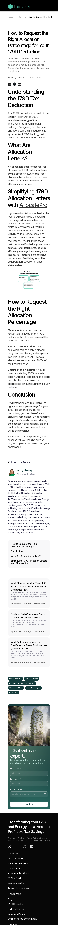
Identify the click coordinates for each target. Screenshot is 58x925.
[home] (18, 5)
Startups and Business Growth (21, 683)
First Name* (15, 768)
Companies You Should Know (22, 918)
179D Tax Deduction (18, 863)
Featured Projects (16, 909)
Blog (21, 17)
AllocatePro (33, 205)
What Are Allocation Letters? (26, 556)
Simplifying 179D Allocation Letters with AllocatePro (29, 562)
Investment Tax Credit (18, 873)
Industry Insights (33, 688)
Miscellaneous (15, 679)
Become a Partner (17, 914)
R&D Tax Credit (15, 858)
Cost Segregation (16, 883)
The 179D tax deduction (21, 113)
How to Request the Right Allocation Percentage (24, 545)
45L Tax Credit (15, 868)
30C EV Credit (15, 878)
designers (43, 177)
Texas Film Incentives (18, 888)
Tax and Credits (32, 679)
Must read (13, 692)
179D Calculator (15, 904)
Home (11, 17)
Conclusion (17, 551)
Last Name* (15, 779)
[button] (49, 6)
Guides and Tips (16, 688)
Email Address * (17, 789)
